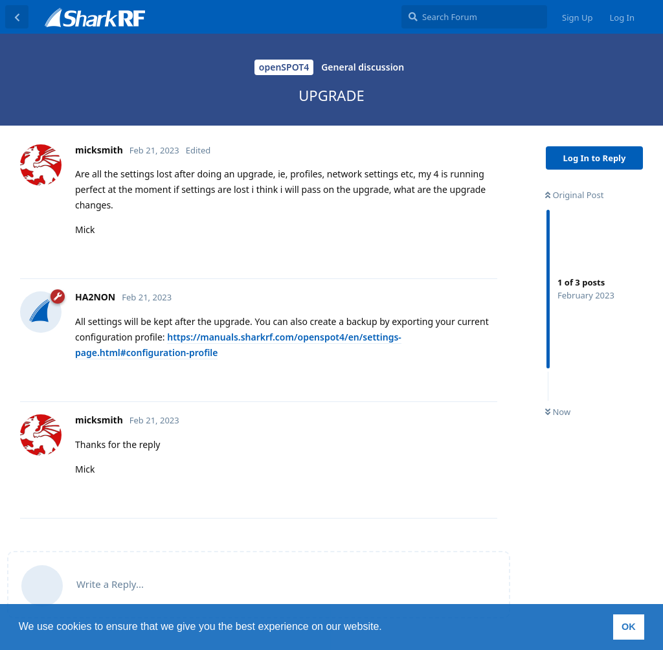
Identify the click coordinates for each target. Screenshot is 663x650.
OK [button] (629, 627)
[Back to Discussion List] (16, 16)
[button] (386, 628)
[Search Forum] (474, 16)
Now (557, 412)
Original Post (574, 195)
